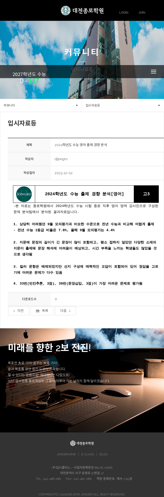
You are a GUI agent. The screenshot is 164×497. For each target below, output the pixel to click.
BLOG (103, 454)
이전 (19, 311)
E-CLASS (87, 454)
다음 (65, 311)
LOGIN (123, 12)
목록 (42, 311)
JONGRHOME (66, 454)
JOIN (141, 12)
